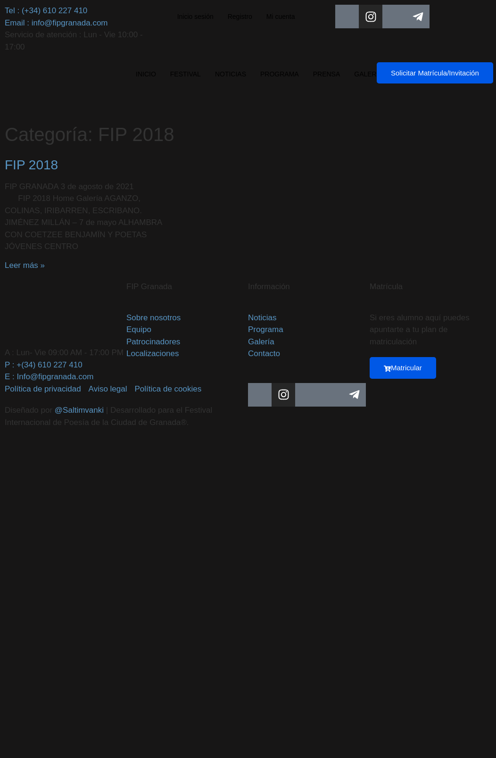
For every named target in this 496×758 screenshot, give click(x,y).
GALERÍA (368, 74)
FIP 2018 (31, 165)
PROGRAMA (279, 74)
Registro (240, 16)
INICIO (146, 74)
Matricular (403, 368)
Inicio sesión (195, 16)
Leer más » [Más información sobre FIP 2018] (25, 265)
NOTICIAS (230, 74)
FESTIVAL (185, 74)
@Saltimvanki (79, 410)
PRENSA (326, 74)
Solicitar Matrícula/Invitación (435, 73)
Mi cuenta (280, 16)
